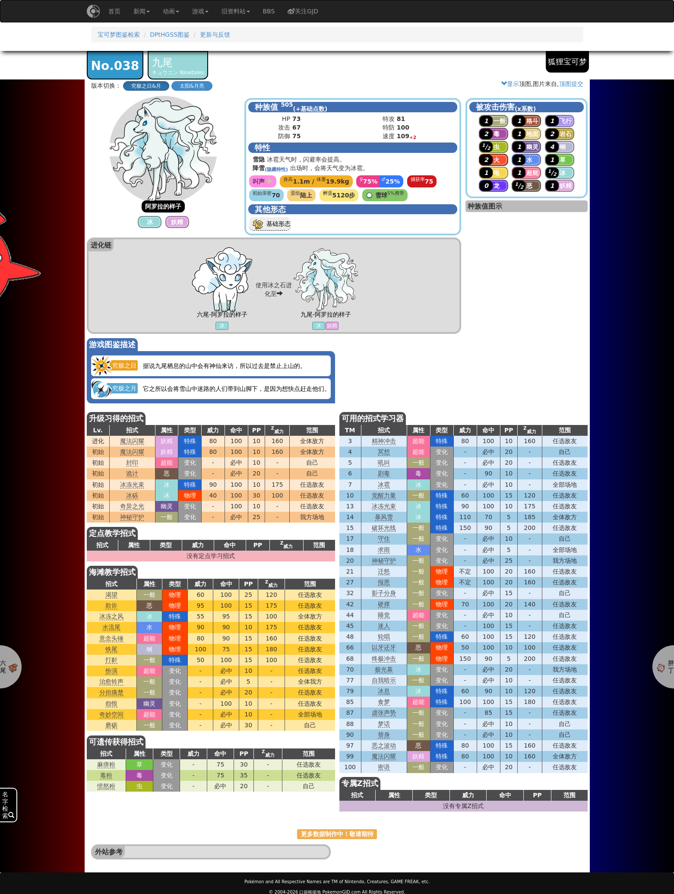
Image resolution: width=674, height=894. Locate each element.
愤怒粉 (106, 786)
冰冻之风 (111, 616)
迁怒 (384, 571)
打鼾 (111, 659)
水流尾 (111, 627)
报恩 (384, 582)
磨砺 (111, 725)
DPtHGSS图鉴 (170, 34)
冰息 (384, 691)
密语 (384, 767)
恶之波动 (384, 745)
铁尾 (111, 649)
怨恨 (111, 703)
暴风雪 (384, 517)
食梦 (384, 701)
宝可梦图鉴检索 (119, 34)
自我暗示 (384, 680)
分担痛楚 (111, 692)
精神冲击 (384, 440)
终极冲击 (384, 658)
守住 (384, 538)
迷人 (384, 625)
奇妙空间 (111, 714)
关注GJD (303, 11)
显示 (510, 83)
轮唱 (384, 636)
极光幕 (384, 669)
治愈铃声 (111, 681)
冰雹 (384, 484)
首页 (114, 11)
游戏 (200, 11)
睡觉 (384, 615)
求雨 (384, 549)
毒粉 (106, 775)
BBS (269, 11)
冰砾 (132, 495)
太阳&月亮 (192, 86)
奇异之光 (132, 506)
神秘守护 (132, 517)
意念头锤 (111, 638)
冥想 (384, 451)
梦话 (384, 723)
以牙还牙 (384, 647)
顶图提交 (571, 83)
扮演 (111, 670)
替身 (384, 734)
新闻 (141, 11)
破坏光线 (384, 527)
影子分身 (384, 593)
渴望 (111, 594)
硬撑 (384, 604)
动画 (171, 11)
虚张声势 (384, 712)
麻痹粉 (106, 764)
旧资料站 (236, 11)
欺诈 (111, 605)
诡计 (132, 473)
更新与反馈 (215, 34)
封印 (132, 462)
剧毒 (384, 473)
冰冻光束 (132, 484)
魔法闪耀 (132, 440)
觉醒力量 (384, 495)
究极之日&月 (146, 86)
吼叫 (384, 462)
